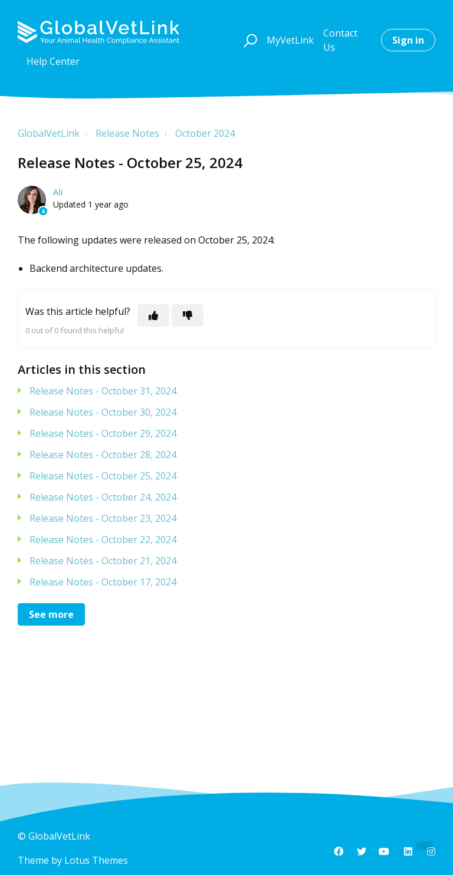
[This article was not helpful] (187, 315)
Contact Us (340, 40)
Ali (58, 192)
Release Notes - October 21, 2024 (102, 560)
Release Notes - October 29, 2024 (102, 433)
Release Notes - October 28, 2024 (102, 454)
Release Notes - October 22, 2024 (102, 539)
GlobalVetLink (49, 133)
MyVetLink (290, 40)
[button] (248, 40)
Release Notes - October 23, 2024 (102, 518)
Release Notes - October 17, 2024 (102, 581)
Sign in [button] (408, 40)
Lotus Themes (96, 860)
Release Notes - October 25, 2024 (102, 475)
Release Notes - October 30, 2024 (102, 412)
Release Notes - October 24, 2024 (102, 497)
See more (51, 614)
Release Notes (127, 133)
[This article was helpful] (153, 315)
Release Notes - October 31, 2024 (102, 390)
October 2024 (205, 133)
